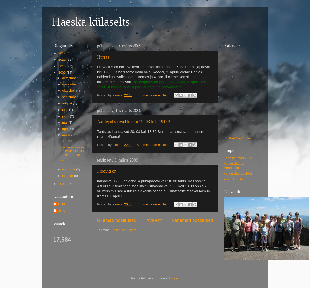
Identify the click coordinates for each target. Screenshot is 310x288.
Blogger (173, 278)
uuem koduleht (235, 179)
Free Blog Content (240, 138)
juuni (66, 116)
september (70, 97)
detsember (70, 78)
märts (66, 135)
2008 (62, 183)
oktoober (69, 90)
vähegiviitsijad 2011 (238, 173)
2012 (62, 53)
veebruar (69, 169)
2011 (62, 59)
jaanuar (68, 175)
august (67, 103)
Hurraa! (104, 57)
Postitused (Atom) (124, 230)
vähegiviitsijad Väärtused (234, 165)
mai (65, 122)
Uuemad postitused (116, 220)
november (70, 84)
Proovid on (106, 171)
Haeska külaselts (91, 21)
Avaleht (154, 220)
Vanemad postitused (192, 220)
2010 (62, 66)
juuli (65, 109)
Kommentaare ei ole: (152, 95)
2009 (62, 72)
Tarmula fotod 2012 (238, 158)
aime (61, 210)
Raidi (62, 204)
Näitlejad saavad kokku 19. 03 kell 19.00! (133, 121)
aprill (66, 129)
